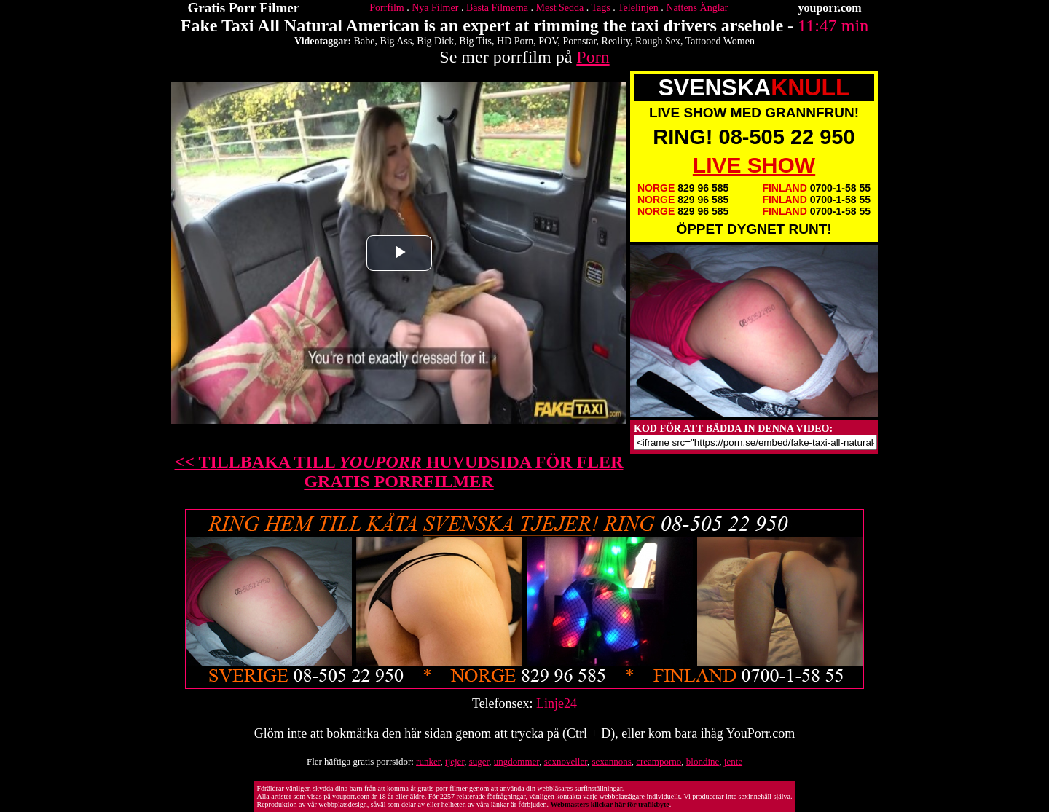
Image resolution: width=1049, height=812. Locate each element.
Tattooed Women (720, 41)
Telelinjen (638, 7)
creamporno (658, 761)
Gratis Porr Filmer (244, 7)
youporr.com (830, 7)
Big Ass (396, 41)
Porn (592, 56)
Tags (601, 7)
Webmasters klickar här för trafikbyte (609, 804)
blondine (703, 761)
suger (479, 761)
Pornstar (579, 41)
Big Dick (435, 41)
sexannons (612, 761)
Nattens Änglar (697, 7)
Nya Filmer (435, 7)
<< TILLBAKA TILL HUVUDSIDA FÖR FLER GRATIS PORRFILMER (399, 471)
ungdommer (516, 761)
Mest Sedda (560, 7)
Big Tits (475, 41)
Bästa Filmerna (497, 7)
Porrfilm (386, 7)
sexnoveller (565, 761)
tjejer (454, 761)
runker (428, 761)
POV (547, 41)
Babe (364, 41)
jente (733, 761)
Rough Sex (657, 41)
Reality (616, 41)
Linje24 (556, 703)
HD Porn (515, 41)
